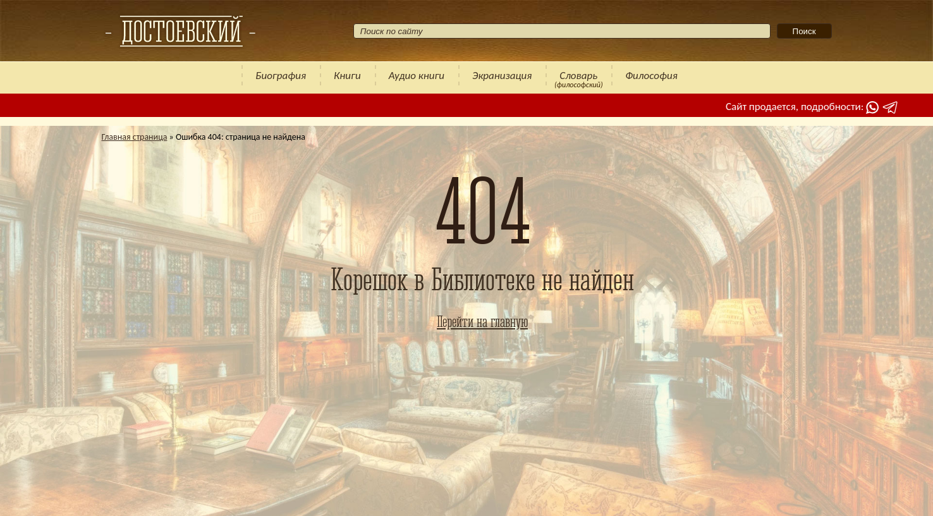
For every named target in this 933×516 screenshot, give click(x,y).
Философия (651, 75)
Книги (347, 75)
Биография (280, 75)
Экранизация (502, 75)
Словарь (578, 75)
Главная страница (135, 137)
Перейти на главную (482, 321)
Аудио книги (416, 75)
